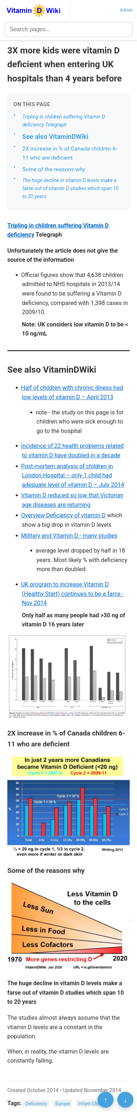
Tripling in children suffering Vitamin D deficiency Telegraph (63, 121)
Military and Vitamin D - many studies (69, 535)
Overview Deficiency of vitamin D (63, 515)
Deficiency (36, 1103)
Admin (126, 10)
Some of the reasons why (53, 169)
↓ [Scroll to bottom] (125, 1100)
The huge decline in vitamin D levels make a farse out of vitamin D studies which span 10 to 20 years (70, 188)
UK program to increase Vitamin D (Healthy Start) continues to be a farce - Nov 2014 (72, 593)
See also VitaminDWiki (55, 136)
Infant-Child (90, 1103)
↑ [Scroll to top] (105, 1100)
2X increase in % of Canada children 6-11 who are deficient (69, 153)
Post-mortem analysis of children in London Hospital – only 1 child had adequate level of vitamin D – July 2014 (72, 475)
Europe (62, 1103)
